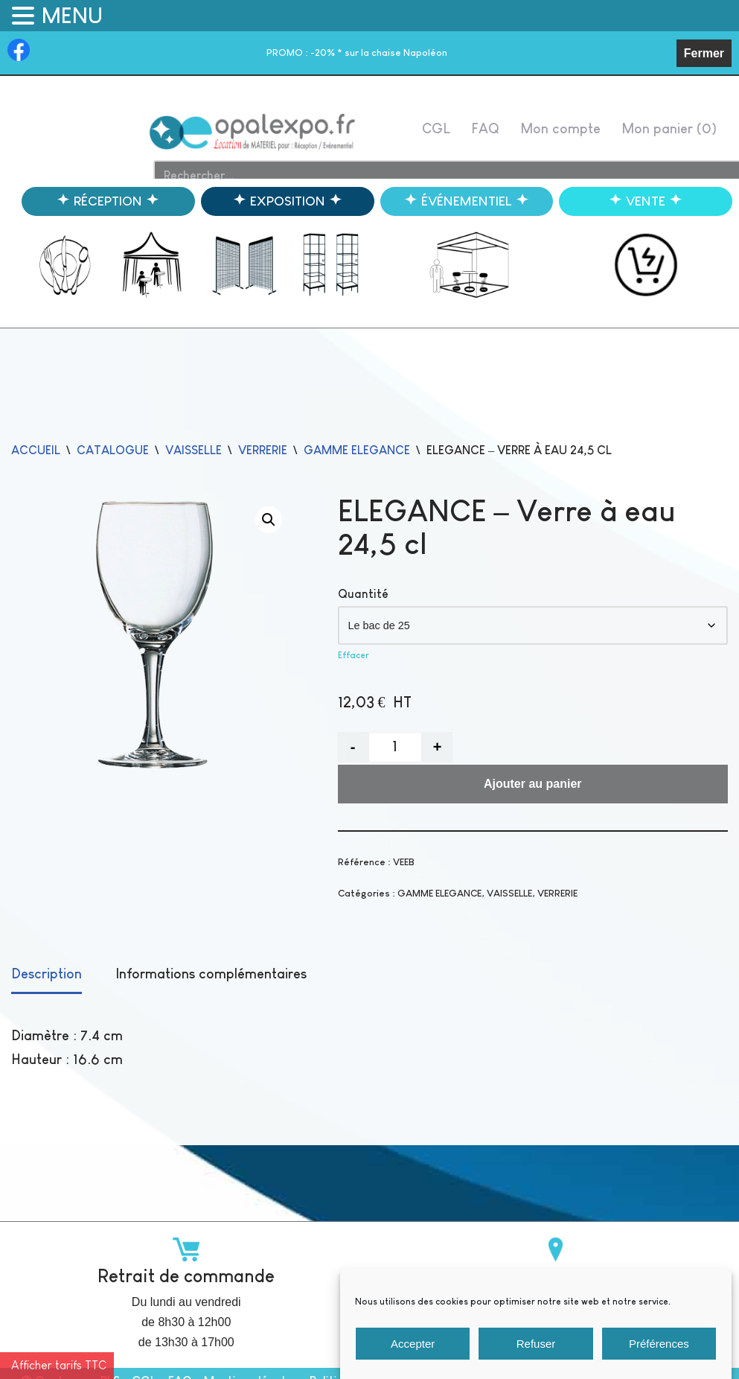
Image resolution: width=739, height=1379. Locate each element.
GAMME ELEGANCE (357, 450)
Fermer (704, 53)
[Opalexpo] (253, 132)
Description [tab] (46, 973)
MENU (72, 16)
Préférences (659, 1360)
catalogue (113, 450)
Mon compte (560, 128)
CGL (436, 128)
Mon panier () (669, 128)
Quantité (363, 593)
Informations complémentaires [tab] (211, 973)
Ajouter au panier (533, 783)
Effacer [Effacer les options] (353, 655)
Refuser (536, 1360)
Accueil (35, 450)
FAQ (485, 128)
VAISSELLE (193, 450)
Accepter (413, 1360)
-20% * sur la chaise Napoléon (356, 52)
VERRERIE (262, 450)
